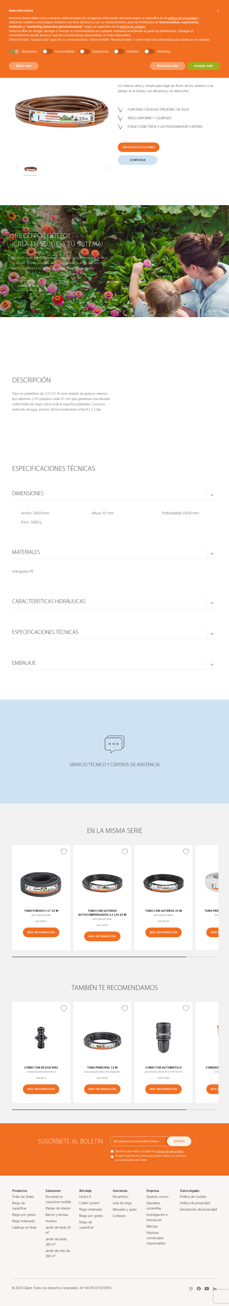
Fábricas (152, 1226)
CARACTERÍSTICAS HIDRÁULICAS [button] (48, 601)
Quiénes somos (157, 1197)
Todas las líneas (23, 1197)
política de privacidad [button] (182, 18)
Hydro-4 (85, 1197)
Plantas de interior (58, 1208)
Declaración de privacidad (198, 1209)
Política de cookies (193, 1197)
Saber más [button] (23, 66)
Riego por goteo (24, 1215)
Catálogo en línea (24, 1227)
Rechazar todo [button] (167, 66)
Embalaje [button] (24, 663)
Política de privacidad (195, 1203)
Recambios (121, 1197)
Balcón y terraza (57, 1215)
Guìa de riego (122, 1203)
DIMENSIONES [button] (28, 493)
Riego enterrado (23, 1221)
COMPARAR (138, 160)
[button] (218, 10)
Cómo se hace (28, 285)
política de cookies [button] (132, 26)
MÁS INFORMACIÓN (41, 932)
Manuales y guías (125, 1209)
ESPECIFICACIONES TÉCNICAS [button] (45, 632)
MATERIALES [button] (26, 552)
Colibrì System (89, 1203)
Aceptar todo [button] (203, 66)
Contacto (119, 1216)
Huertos (51, 1221)
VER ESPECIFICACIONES (138, 147)
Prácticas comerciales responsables (156, 1238)
